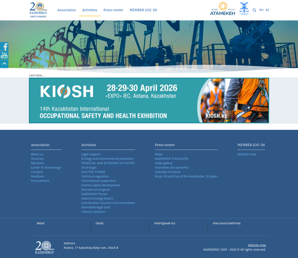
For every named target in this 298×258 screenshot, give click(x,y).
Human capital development (100, 185)
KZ (267, 10)
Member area (247, 154)
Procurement (40, 181)
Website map (257, 245)
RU (262, 10)
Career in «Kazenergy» (46, 167)
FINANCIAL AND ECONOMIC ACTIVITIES (108, 163)
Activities (89, 10)
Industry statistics (93, 212)
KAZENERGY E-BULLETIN (171, 159)
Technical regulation (95, 176)
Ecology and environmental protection (107, 159)
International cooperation (99, 181)
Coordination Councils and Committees (108, 203)
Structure (37, 159)
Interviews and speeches (172, 167)
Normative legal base (95, 207)
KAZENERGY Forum (94, 194)
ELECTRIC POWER (93, 172)
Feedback (37, 176)
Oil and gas (89, 167)
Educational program (95, 190)
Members (37, 163)
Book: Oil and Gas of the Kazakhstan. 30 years (186, 176)
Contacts (37, 172)
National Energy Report (97, 198)
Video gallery (163, 163)
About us (37, 154)
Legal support (90, 154)
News (158, 154)
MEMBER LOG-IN (143, 10)
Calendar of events (168, 172)
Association (66, 10)
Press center (113, 10)
